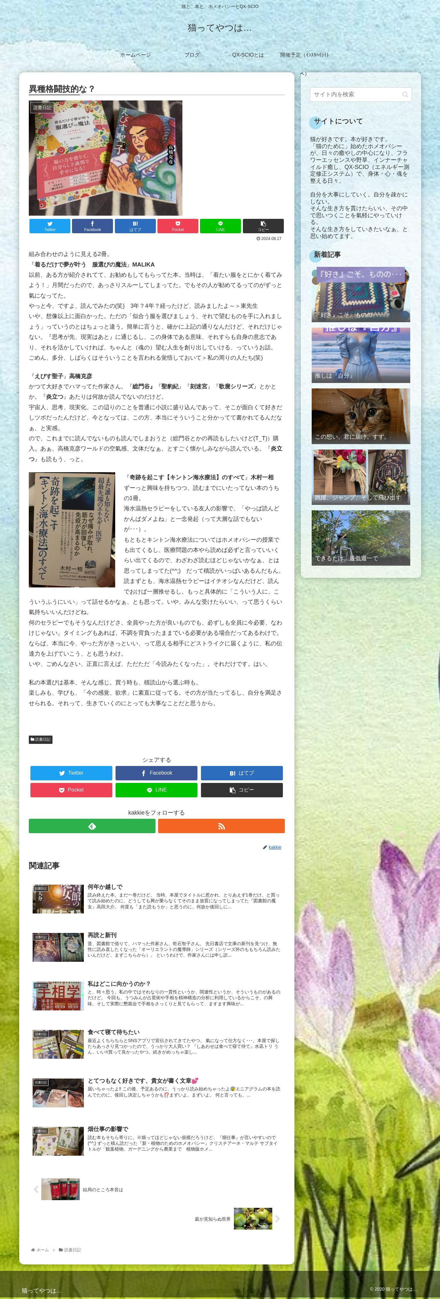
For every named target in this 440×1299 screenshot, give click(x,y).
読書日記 (41, 739)
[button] (405, 94)
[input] (361, 94)
